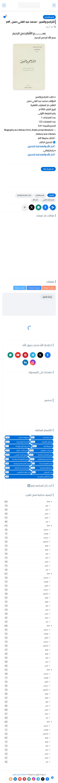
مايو (47, 505)
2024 (48, 573)
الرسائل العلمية (42, 441)
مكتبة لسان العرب (19, 774)
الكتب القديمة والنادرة (24, 195)
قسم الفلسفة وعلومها (17, 463)
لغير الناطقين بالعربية (29, 476)
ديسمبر (46, 529)
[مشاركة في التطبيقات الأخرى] (25, 207)
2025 (48, 525)
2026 (48, 501)
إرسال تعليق (47, 296)
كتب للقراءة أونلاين (18, 472)
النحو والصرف (42, 446)
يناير (47, 521)
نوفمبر (46, 533)
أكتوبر (46, 585)
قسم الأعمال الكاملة (41, 455)
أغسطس (45, 541)
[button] (45, 207)
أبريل (46, 509)
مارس (46, 513)
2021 (48, 721)
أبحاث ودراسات (42, 437)
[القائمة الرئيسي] (54, 5)
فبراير (46, 517)
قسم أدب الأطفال (41, 450)
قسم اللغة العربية (42, 468)
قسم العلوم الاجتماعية (17, 459)
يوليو (46, 545)
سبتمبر (46, 537)
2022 (48, 669)
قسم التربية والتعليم (41, 459)
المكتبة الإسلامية (17, 441)
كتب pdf (35, 199)
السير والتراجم (49, 17)
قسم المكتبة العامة (17, 468)
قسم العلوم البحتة (42, 463)
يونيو (46, 549)
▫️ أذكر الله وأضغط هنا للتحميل (42, 146)
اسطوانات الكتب (17, 437)
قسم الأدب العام (16, 450)
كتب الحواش (42, 472)
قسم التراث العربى (48, 199)
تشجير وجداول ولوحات (18, 446)
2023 (48, 625)
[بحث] (4, 5)
